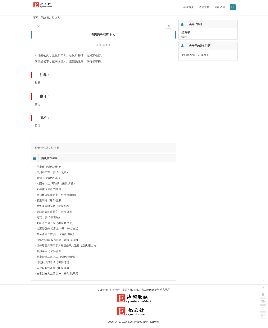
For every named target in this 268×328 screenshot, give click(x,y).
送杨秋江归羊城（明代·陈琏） (54, 262)
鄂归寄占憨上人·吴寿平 (195, 55)
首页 (35, 17)
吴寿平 (106, 45)
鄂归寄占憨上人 (50, 17)
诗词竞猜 (204, 7)
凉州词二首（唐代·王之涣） (53, 172)
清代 (99, 45)
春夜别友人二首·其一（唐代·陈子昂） (59, 273)
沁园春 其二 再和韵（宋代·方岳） (56, 183)
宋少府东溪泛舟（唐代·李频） (54, 268)
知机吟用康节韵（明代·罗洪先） (56, 223)
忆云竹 (117, 289)
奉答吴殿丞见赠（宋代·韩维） (54, 205)
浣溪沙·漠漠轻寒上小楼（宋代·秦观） (59, 228)
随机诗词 (220, 7)
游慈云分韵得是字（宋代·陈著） (56, 211)
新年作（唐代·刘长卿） (50, 189)
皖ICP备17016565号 (146, 289)
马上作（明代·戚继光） (50, 166)
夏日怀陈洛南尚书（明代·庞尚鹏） (57, 194)
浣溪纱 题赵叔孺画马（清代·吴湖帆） (59, 239)
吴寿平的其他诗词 (200, 45)
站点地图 (165, 289)
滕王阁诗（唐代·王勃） (50, 200)
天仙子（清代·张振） (49, 177)
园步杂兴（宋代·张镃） (50, 251)
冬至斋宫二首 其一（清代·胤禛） (56, 234)
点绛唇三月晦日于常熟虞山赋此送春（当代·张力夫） (68, 245)
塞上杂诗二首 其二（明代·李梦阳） (57, 256)
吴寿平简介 (195, 24)
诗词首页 (188, 7)
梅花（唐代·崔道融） (49, 217)
